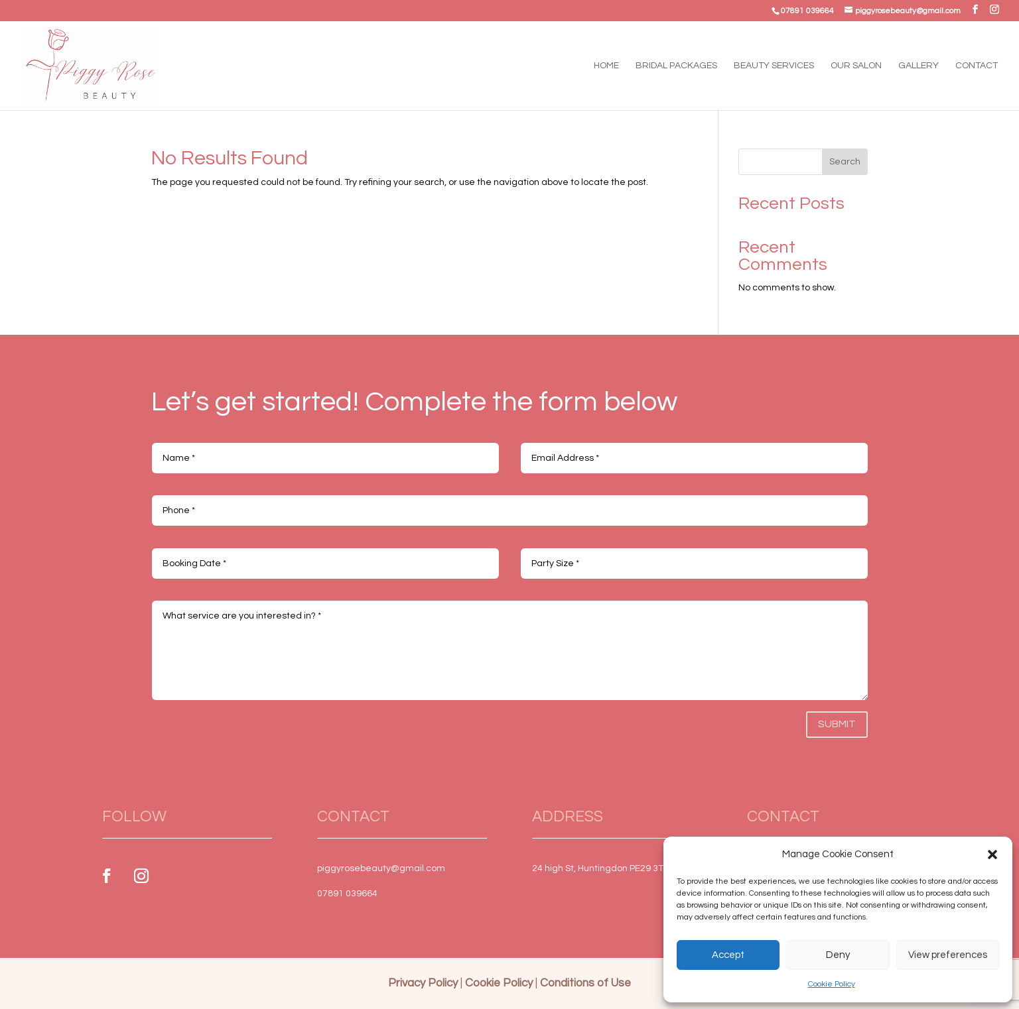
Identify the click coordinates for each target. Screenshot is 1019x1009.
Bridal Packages (676, 65)
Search (844, 161)
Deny (838, 955)
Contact (976, 65)
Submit (837, 724)
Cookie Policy (831, 984)
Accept (728, 955)
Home (606, 65)
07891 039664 (807, 11)
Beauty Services (774, 65)
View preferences (947, 955)
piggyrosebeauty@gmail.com (381, 868)
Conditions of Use (585, 983)
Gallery (918, 65)
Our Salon (856, 65)
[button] (992, 854)
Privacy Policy (423, 983)
